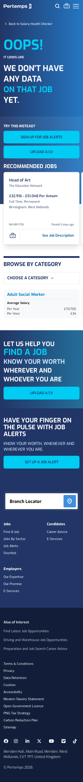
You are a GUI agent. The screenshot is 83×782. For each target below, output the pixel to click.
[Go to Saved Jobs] (66, 5)
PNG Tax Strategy (17, 713)
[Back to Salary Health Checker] (30, 23)
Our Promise (13, 584)
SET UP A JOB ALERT (41, 462)
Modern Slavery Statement (24, 699)
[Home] (17, 6)
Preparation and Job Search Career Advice (35, 649)
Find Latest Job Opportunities (26, 631)
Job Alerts (11, 546)
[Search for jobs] (57, 6)
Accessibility (13, 692)
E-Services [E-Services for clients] (11, 591)
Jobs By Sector (14, 539)
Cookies (9, 685)
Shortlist (10, 553)
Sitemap (10, 727)
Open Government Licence (23, 706)
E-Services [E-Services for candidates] (54, 539)
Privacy (9, 671)
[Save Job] (12, 235)
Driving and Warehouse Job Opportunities (36, 640)
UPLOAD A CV (41, 152)
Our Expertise (13, 577)
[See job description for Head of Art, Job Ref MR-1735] (58, 235)
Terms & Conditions (18, 664)
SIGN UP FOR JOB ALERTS (41, 137)
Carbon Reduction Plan (21, 720)
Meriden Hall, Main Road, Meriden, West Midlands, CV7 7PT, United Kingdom (36, 754)
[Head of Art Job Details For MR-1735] (20, 180)
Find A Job (11, 532)
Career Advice (57, 532)
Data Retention (15, 678)
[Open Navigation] (76, 6)
